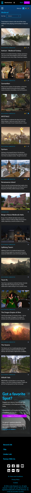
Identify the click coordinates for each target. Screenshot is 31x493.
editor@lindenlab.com (9, 429)
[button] (9, 2)
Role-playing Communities (8, 47)
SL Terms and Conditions (15, 476)
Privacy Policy (15, 479)
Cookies (15, 482)
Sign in (21, 2)
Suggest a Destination (14, 416)
